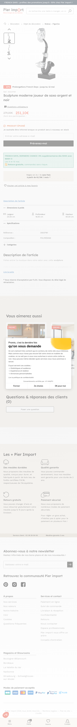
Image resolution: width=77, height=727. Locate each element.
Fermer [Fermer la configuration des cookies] (16, 386)
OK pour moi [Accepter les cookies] (60, 386)
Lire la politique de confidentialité (21, 377)
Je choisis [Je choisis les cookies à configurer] (38, 386)
